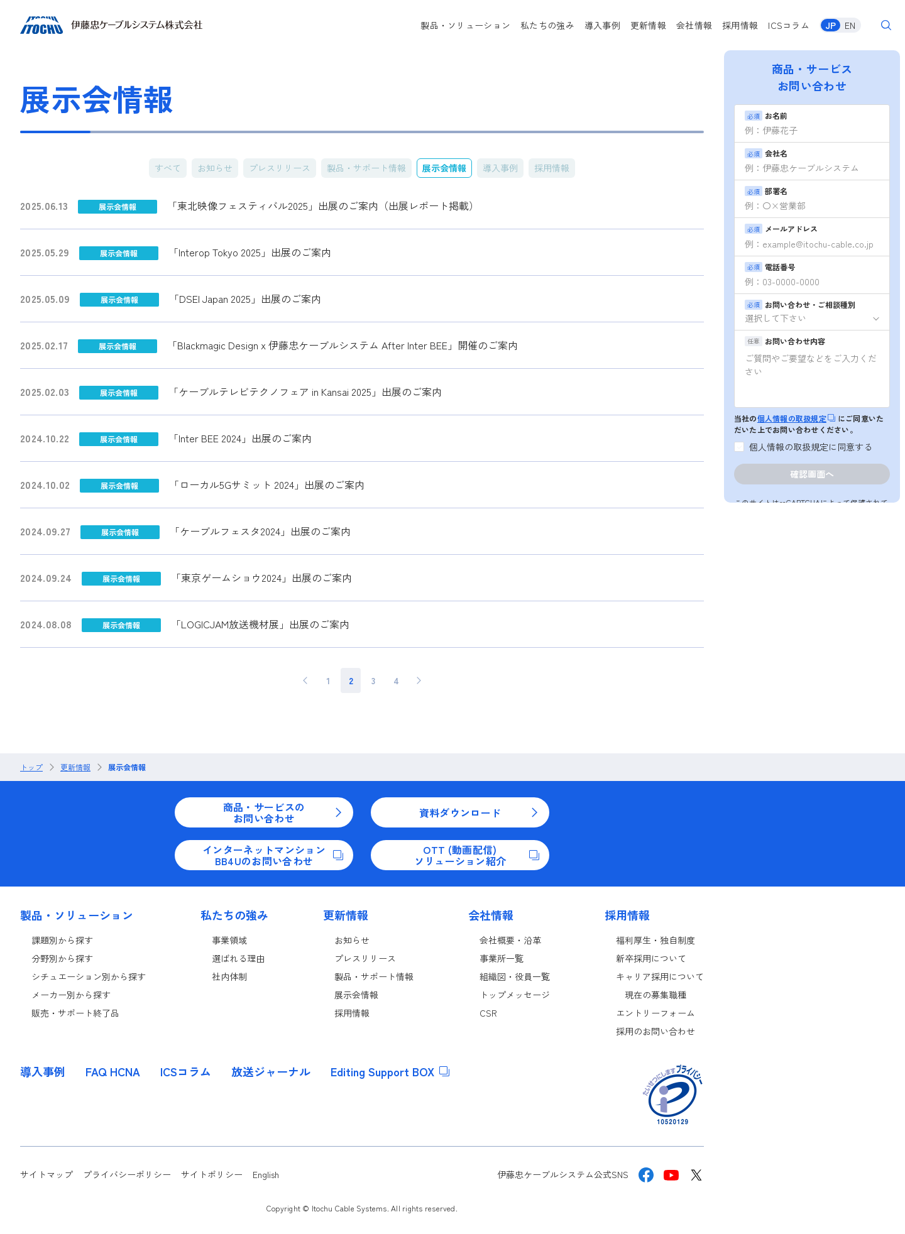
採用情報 (740, 25)
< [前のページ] (306, 680)
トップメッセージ (515, 994)
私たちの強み (547, 25)
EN (850, 25)
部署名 (766, 190)
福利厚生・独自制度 (655, 940)
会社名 (766, 153)
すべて (168, 167)
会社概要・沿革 (510, 940)
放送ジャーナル (270, 1071)
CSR (488, 1013)
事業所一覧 (502, 958)
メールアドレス (781, 228)
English (266, 1174)
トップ (31, 767)
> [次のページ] (419, 680)
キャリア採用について (660, 976)
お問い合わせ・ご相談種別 (800, 304)
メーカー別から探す (71, 994)
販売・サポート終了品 (75, 1013)
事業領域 (229, 940)
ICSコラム (788, 25)
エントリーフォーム (655, 1013)
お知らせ (215, 167)
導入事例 (602, 25)
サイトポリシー (212, 1174)
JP (830, 25)
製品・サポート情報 (366, 167)
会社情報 (694, 25)
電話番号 (770, 266)
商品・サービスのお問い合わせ (283, 812)
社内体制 (229, 976)
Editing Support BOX (390, 1071)
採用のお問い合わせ (655, 1031)
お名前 (766, 115)
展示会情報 (444, 167)
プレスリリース (279, 167)
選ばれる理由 (238, 958)
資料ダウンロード (479, 812)
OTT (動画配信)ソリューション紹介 (476, 855)
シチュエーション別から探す (88, 976)
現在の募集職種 (655, 994)
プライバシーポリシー (127, 1174)
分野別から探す (62, 958)
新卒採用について (651, 958)
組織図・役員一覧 (515, 976)
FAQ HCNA (112, 1071)
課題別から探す (62, 940)
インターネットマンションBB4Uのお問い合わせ (272, 855)
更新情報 (648, 25)
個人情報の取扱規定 (796, 418)
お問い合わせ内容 (785, 341)
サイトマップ (46, 1174)
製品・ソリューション (465, 25)
